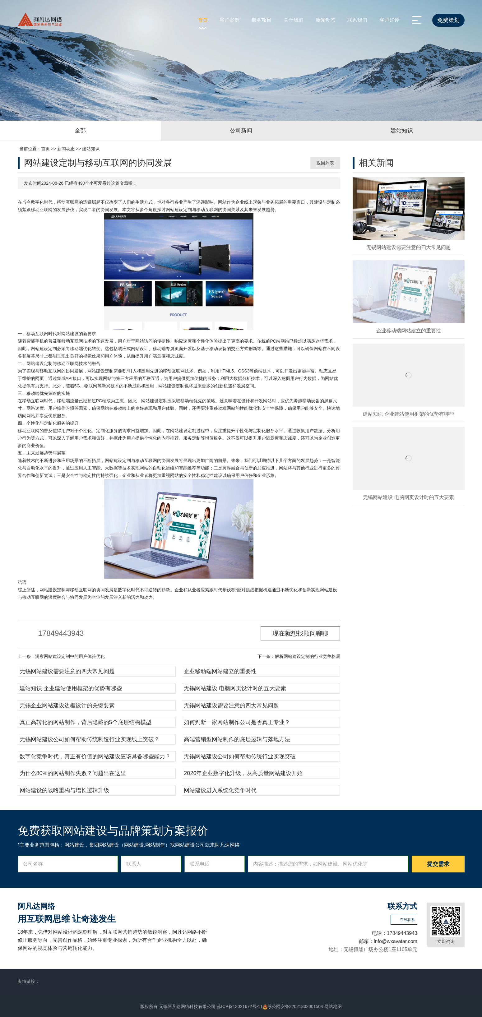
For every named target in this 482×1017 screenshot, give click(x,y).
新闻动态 (326, 20)
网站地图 (333, 1006)
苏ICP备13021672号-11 (240, 1006)
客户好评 (389, 20)
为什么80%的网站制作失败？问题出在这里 (73, 773)
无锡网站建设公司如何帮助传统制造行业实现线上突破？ (90, 739)
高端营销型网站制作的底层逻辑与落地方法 (237, 739)
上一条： (61, 656)
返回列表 (325, 162)
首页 (203, 20)
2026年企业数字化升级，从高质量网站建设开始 (243, 773)
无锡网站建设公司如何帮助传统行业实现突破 (240, 756)
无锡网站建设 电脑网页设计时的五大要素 (235, 688)
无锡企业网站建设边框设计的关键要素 (67, 705)
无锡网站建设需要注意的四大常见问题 (67, 671)
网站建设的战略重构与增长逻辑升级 (64, 790)
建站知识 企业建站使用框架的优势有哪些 (71, 688)
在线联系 (407, 920)
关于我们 (294, 20)
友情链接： (28, 981)
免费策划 (448, 20)
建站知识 (91, 148)
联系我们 (357, 20)
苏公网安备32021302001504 (293, 1006)
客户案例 (229, 20)
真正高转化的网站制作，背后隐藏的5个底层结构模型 (85, 722)
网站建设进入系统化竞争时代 (220, 790)
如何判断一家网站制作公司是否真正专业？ (237, 722)
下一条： (298, 656)
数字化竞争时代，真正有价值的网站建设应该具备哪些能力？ (95, 756)
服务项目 (261, 20)
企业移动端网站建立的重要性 (220, 671)
